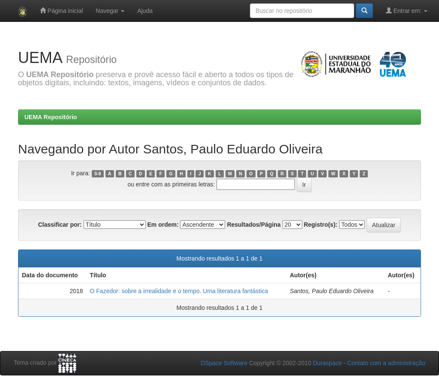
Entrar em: (406, 10)
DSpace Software (224, 363)
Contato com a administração (386, 363)
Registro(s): (320, 224)
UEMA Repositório (50, 117)
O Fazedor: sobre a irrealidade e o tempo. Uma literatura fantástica (179, 291)
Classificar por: (60, 224)
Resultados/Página (253, 224)
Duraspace (327, 363)
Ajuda (145, 10)
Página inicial (61, 10)
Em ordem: (162, 224)
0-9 (97, 173)
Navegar (110, 10)
